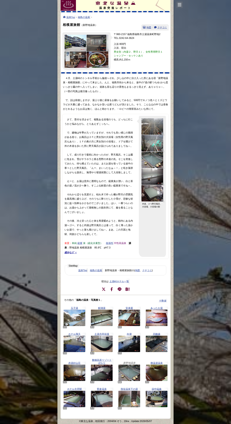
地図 (148, 27)
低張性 (109, 243)
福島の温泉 (84, 17)
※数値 (162, 300)
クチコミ (162, 27)
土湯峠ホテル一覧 (119, 281)
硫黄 (79, 243)
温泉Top (70, 17)
